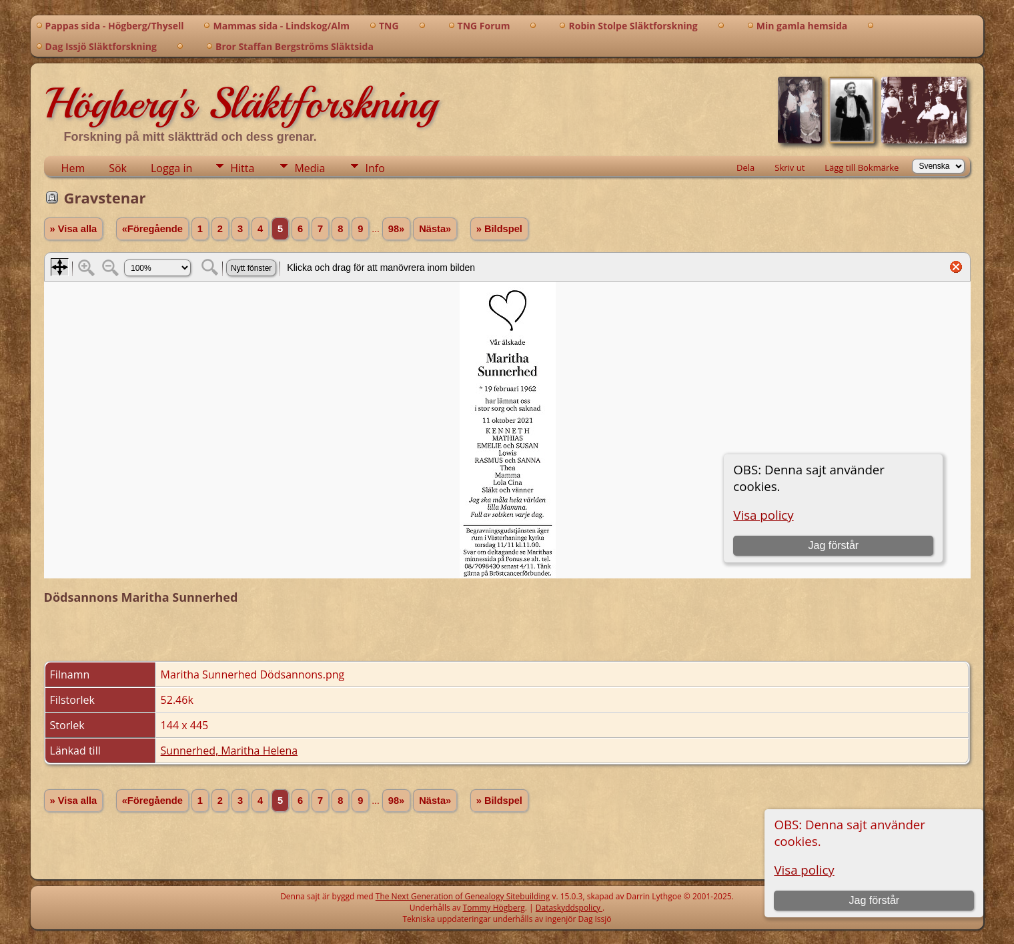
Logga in (171, 168)
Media (309, 168)
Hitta (242, 168)
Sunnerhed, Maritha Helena (229, 750)
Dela (745, 167)
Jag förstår (874, 900)
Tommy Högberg (494, 907)
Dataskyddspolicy (569, 907)
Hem (73, 168)
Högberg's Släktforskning (240, 103)
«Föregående (152, 228)
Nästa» (435, 228)
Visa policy (804, 869)
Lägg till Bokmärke (862, 167)
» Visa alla (73, 228)
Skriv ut (790, 167)
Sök (118, 168)
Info (374, 168)
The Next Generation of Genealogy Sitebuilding (463, 896)
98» (396, 228)
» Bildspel (499, 228)
